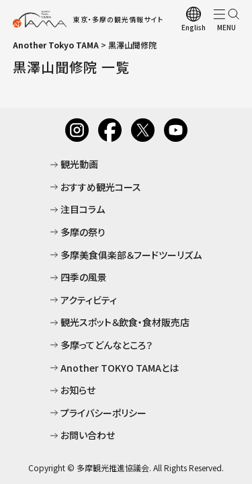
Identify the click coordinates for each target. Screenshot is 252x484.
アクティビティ (88, 300)
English (193, 27)
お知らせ (77, 390)
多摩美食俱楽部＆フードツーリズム (131, 254)
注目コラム (82, 209)
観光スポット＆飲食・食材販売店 (125, 322)
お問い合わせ (87, 435)
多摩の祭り (83, 232)
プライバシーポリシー (103, 412)
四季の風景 (83, 277)
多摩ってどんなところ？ (106, 345)
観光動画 (79, 164)
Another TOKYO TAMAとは (119, 367)
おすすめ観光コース (100, 187)
